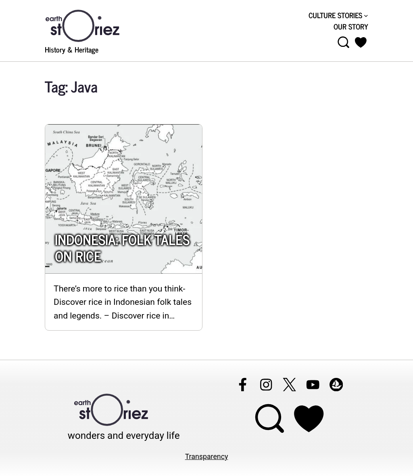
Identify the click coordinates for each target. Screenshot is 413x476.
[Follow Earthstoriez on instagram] (265, 384)
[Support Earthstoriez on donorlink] (308, 418)
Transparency (206, 457)
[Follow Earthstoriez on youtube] (312, 384)
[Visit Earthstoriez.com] (95, 25)
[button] (360, 42)
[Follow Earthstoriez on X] (289, 384)
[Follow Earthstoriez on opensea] (336, 384)
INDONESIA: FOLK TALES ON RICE (122, 247)
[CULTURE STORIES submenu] (366, 15)
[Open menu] (343, 42)
